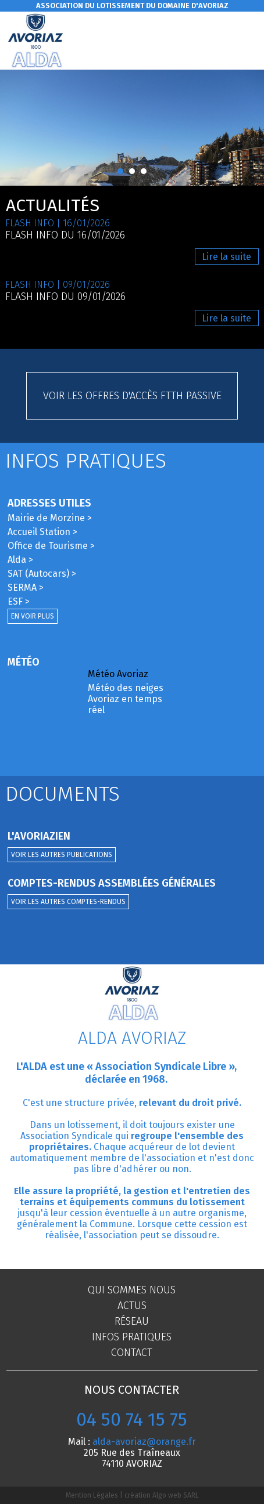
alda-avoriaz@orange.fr (144, 1441)
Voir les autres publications (61, 855)
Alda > (20, 559)
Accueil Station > (42, 531)
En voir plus (32, 616)
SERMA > (26, 587)
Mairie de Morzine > (50, 517)
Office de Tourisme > (51, 545)
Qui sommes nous (132, 1290)
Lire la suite (226, 256)
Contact (131, 1352)
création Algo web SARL (161, 1495)
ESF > (19, 601)
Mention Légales (92, 1495)
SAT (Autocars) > (42, 573)
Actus (132, 1305)
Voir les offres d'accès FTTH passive (132, 395)
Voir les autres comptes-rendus (68, 902)
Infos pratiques (132, 1337)
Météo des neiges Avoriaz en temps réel (125, 698)
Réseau (132, 1321)
